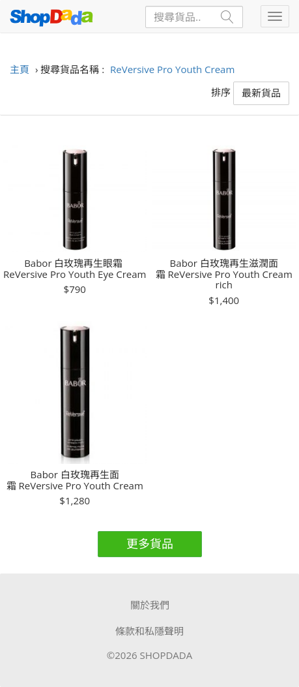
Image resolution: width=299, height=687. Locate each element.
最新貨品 (261, 92)
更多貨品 (149, 543)
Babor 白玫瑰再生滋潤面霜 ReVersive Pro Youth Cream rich (224, 274)
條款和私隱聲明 (149, 630)
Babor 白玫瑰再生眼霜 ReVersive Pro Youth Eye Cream (74, 268)
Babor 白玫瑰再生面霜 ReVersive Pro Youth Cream (75, 480)
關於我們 (149, 604)
